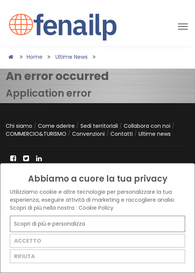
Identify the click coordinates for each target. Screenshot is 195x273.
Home (34, 57)
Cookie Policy (96, 208)
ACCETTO (27, 241)
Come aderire (57, 126)
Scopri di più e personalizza (49, 224)
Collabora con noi (148, 126)
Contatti (122, 134)
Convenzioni (89, 134)
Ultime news (71, 57)
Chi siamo (20, 126)
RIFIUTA (24, 256)
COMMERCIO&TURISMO (37, 134)
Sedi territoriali (100, 126)
